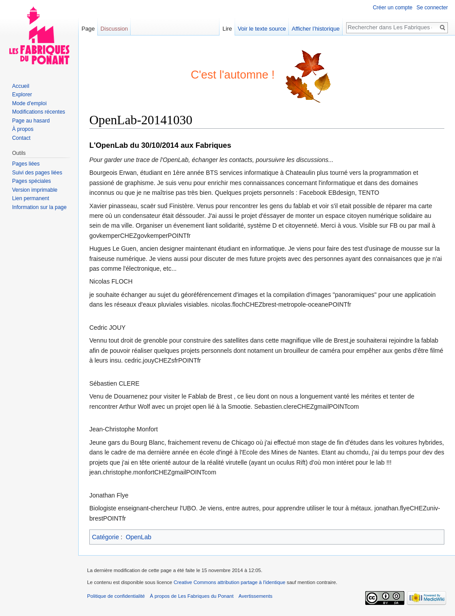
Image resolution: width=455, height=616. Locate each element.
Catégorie (105, 537)
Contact (21, 138)
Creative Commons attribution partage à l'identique (230, 582)
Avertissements (255, 596)
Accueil (20, 86)
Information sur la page (39, 207)
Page (88, 28)
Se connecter (432, 7)
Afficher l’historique (316, 28)
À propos (22, 129)
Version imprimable (34, 190)
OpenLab (139, 537)
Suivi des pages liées (37, 173)
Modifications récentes (38, 112)
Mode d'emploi (29, 103)
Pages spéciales (31, 181)
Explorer (22, 94)
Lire (227, 28)
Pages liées (26, 164)
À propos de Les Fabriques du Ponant (191, 596)
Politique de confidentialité (116, 596)
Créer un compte (392, 7)
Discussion (114, 28)
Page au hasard (31, 121)
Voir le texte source (262, 28)
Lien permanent (30, 198)
